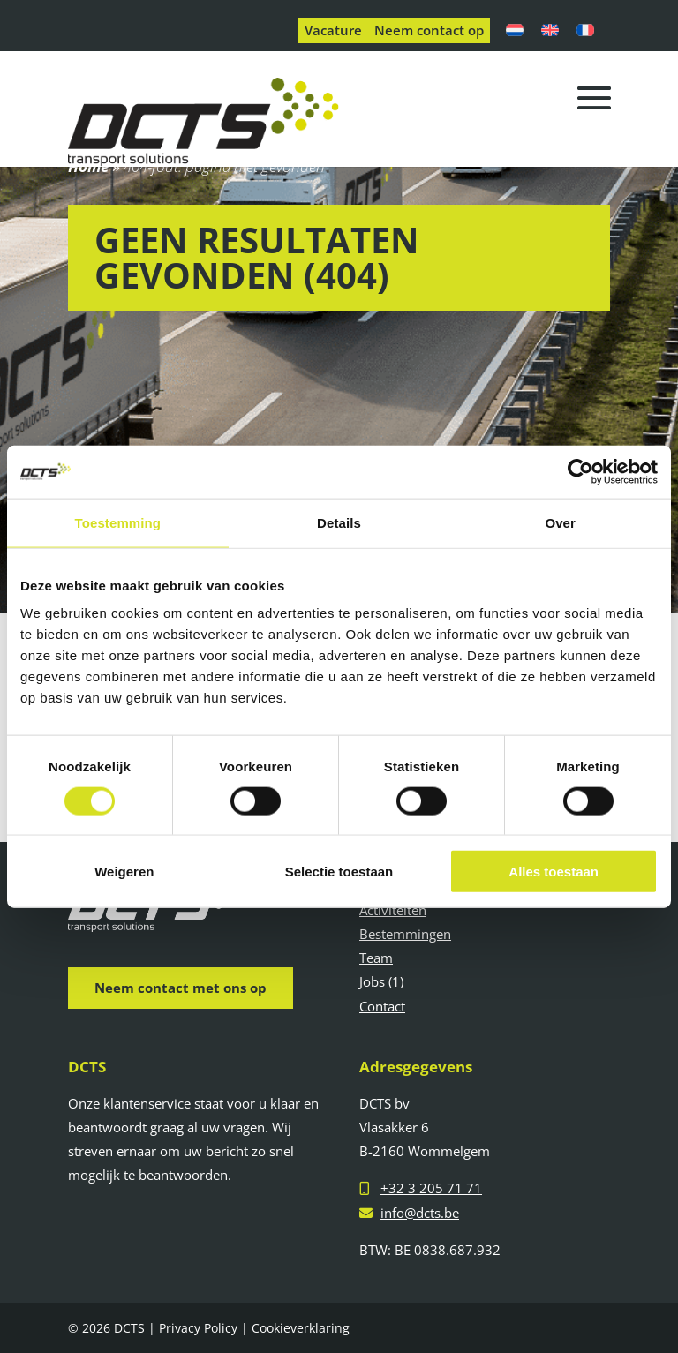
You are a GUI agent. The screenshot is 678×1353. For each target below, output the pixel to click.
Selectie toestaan (339, 871)
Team (376, 957)
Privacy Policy (198, 1327)
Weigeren (124, 871)
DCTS (129, 1327)
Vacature (333, 30)
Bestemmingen (405, 934)
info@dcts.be (419, 1212)
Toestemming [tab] (118, 522)
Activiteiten (392, 910)
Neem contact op (429, 30)
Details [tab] (339, 522)
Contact (382, 1006)
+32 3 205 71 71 (431, 1188)
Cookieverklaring (301, 1327)
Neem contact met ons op (180, 987)
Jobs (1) (381, 981)
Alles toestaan (553, 871)
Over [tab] (560, 522)
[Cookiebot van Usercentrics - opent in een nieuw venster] (580, 471)
